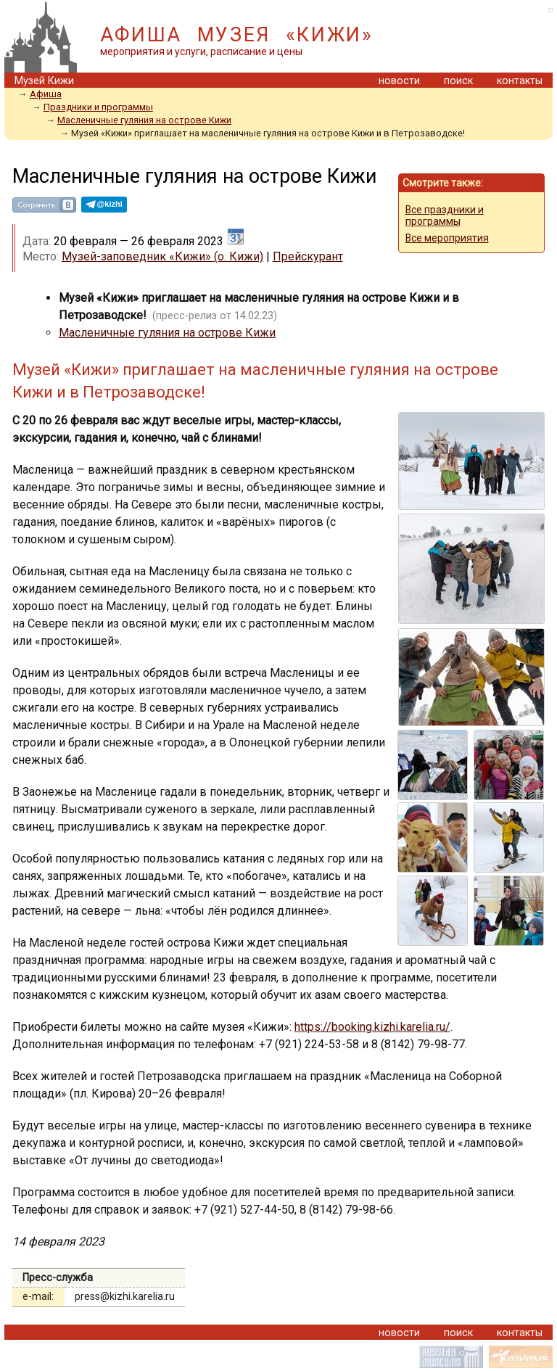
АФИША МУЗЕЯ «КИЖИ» (237, 34)
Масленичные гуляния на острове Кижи (144, 120)
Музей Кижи (44, 81)
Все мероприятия (447, 238)
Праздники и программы (98, 107)
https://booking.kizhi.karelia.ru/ (372, 1027)
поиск (458, 81)
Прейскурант (308, 256)
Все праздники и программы (444, 215)
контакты (519, 81)
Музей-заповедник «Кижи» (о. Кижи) (162, 256)
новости (399, 81)
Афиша (46, 93)
